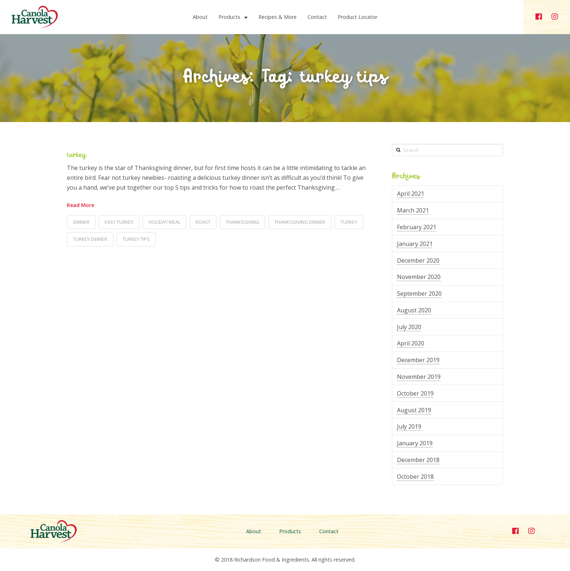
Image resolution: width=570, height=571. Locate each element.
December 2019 (418, 360)
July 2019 (409, 426)
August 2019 (414, 410)
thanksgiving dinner (299, 222)
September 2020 (419, 293)
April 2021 (410, 194)
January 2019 (415, 443)
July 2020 (409, 327)
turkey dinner (90, 239)
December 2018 (418, 460)
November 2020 (419, 277)
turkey (76, 155)
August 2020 (414, 310)
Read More (80, 205)
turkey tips (136, 239)
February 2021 (416, 227)
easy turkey (119, 222)
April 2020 (410, 343)
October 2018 (415, 477)
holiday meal (164, 222)
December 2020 (418, 260)
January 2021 (415, 244)
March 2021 (413, 210)
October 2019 (415, 393)
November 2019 (419, 377)
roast (203, 222)
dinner (81, 222)
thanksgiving (242, 222)
